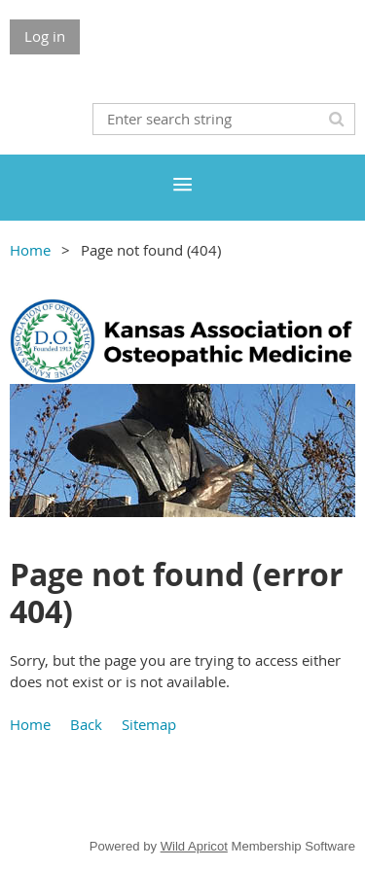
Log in (44, 36)
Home (30, 250)
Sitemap (149, 724)
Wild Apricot (194, 846)
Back (86, 724)
